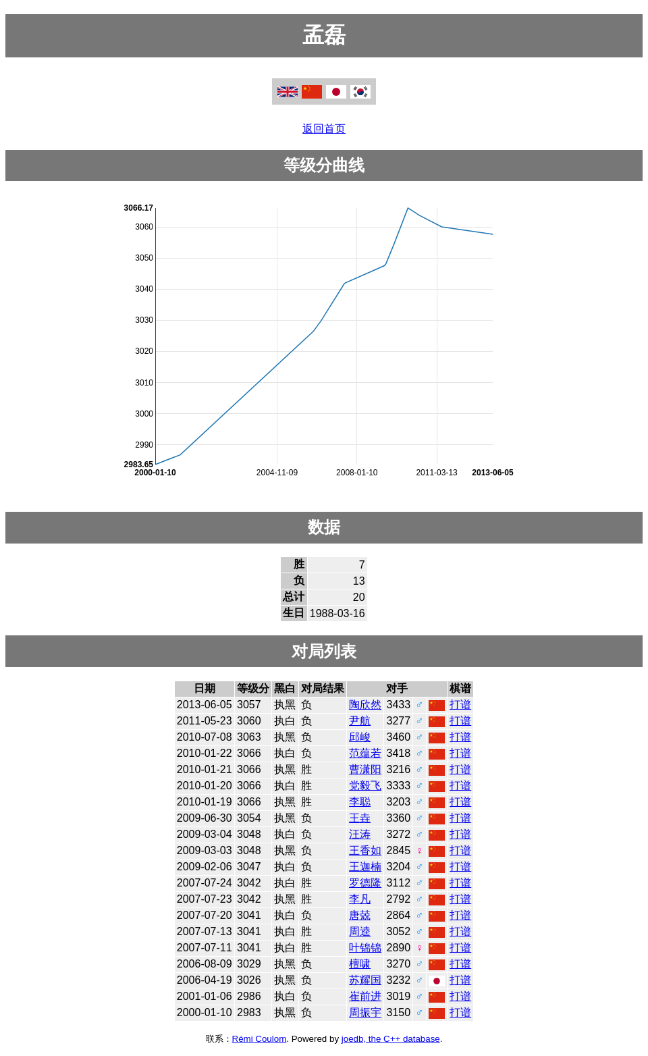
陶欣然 (365, 704)
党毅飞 (365, 785)
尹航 (360, 721)
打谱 (460, 704)
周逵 (360, 931)
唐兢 (360, 915)
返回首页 (324, 128)
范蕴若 (365, 753)
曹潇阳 (365, 769)
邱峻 (360, 737)
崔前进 (365, 996)
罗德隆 (365, 883)
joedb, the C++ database (391, 1039)
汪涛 (360, 834)
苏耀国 (365, 980)
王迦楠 (365, 866)
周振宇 (365, 1012)
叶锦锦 (365, 947)
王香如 (365, 850)
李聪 (360, 802)
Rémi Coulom (259, 1039)
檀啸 (360, 964)
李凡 (360, 899)
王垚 (360, 818)
